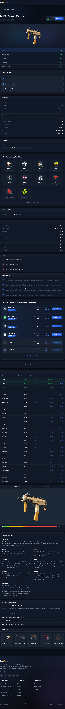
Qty (31, 375)
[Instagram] (5, 675)
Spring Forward (59, 108)
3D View (49, 486)
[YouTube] (13, 675)
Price (20, 375)
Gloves (19, 692)
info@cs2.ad (4, 672)
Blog (35, 683)
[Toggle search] (59, 2)
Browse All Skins (4, 683)
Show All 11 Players (32, 202)
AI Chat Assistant (5, 695)
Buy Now (59, 18)
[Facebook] (17, 675)
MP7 (62, 105)
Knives (19, 689)
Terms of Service (60, 703)
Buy (61, 379)
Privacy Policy (50, 703)
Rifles (18, 683)
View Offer (57, 308)
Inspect (16, 486)
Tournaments (3, 692)
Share (3, 19)
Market (4, 375)
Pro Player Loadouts (5, 686)
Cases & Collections (5, 689)
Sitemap (36, 689)
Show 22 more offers (32, 356)
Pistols (19, 686)
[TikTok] (9, 675)
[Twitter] (1, 675)
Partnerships (37, 686)
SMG (62, 102)
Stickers (19, 695)
